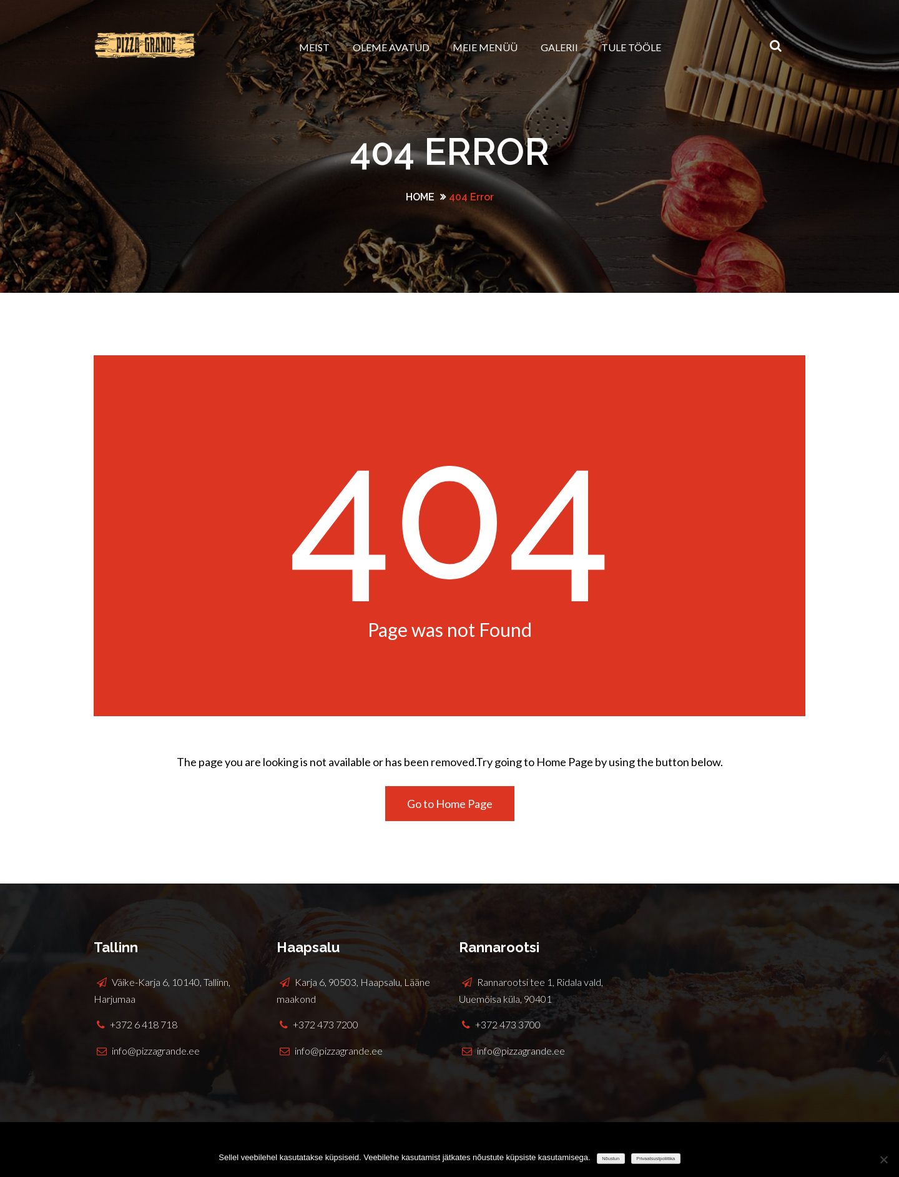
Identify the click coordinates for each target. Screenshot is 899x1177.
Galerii (559, 47)
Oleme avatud (391, 47)
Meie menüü (485, 47)
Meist (314, 47)
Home (420, 197)
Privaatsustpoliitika (655, 1158)
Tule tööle (631, 47)
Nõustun (610, 1158)
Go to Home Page (450, 803)
